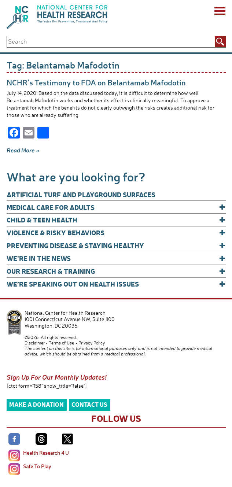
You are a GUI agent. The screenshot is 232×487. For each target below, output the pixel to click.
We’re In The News (116, 258)
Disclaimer (35, 343)
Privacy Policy (91, 343)
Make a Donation (36, 404)
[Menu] (219, 12)
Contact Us (89, 404)
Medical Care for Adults (116, 207)
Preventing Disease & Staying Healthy (116, 245)
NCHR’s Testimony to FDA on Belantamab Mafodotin (96, 82)
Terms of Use (61, 343)
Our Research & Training (116, 271)
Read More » (23, 150)
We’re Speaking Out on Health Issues (116, 283)
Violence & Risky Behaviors (116, 232)
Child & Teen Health (116, 219)
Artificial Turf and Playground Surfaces (81, 194)
